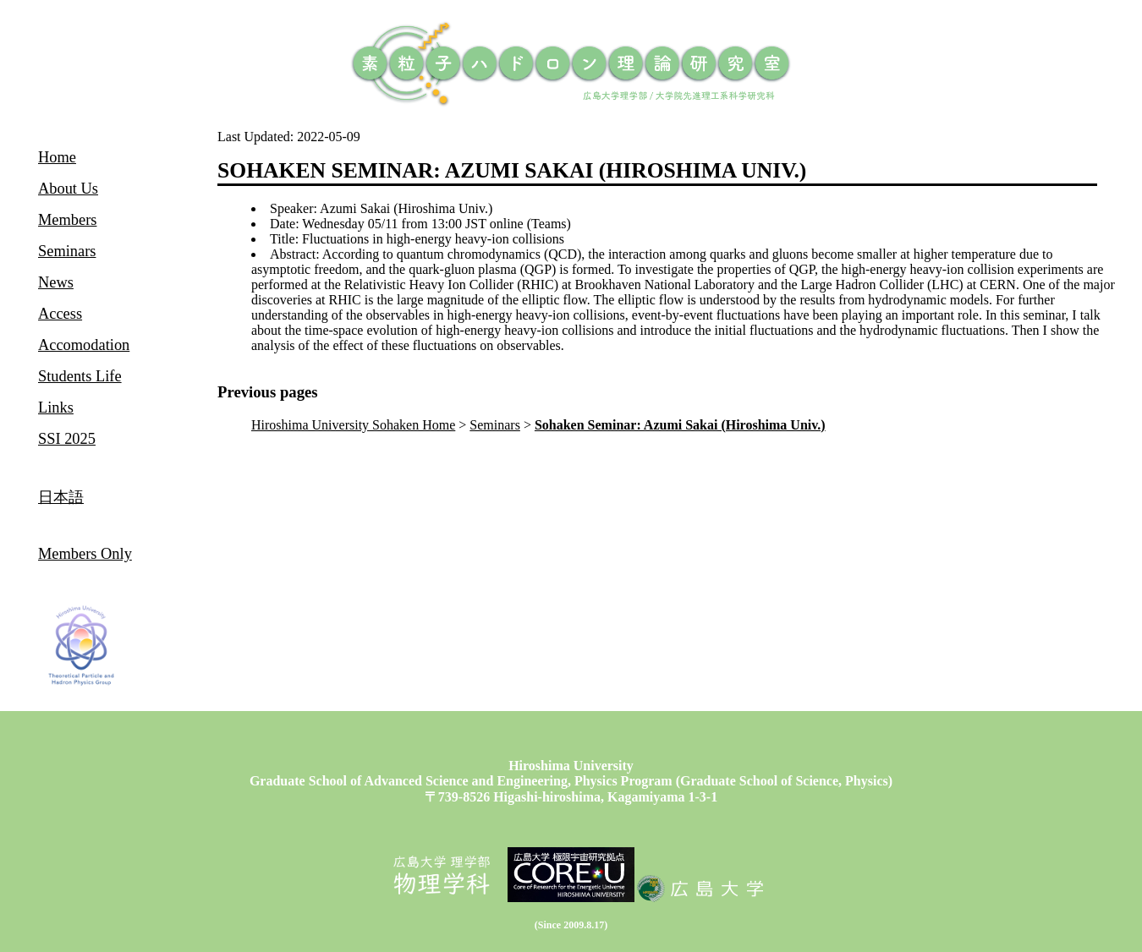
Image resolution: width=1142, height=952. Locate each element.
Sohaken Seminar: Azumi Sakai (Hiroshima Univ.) (680, 425)
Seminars (494, 425)
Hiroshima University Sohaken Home (353, 425)
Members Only (85, 553)
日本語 (61, 497)
